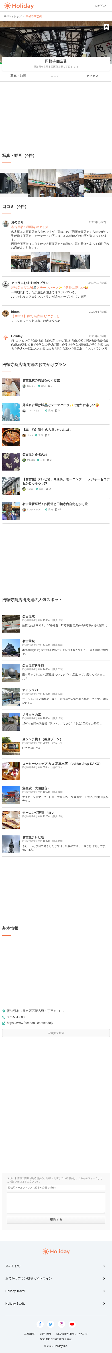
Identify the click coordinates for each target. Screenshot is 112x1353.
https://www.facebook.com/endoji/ (30, 1023)
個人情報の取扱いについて (72, 1334)
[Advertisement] (56, 117)
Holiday (19, 5)
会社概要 (29, 1334)
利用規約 (45, 1334)
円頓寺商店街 (56, 61)
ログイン (100, 5)
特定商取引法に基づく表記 (56, 1339)
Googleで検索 (56, 1032)
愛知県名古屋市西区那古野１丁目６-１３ (35, 1011)
